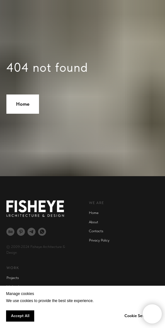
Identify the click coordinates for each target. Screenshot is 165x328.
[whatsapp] (42, 232)
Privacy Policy (99, 240)
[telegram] (31, 232)
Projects (12, 277)
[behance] (10, 232)
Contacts (96, 231)
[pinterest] (21, 232)
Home (93, 212)
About (93, 222)
